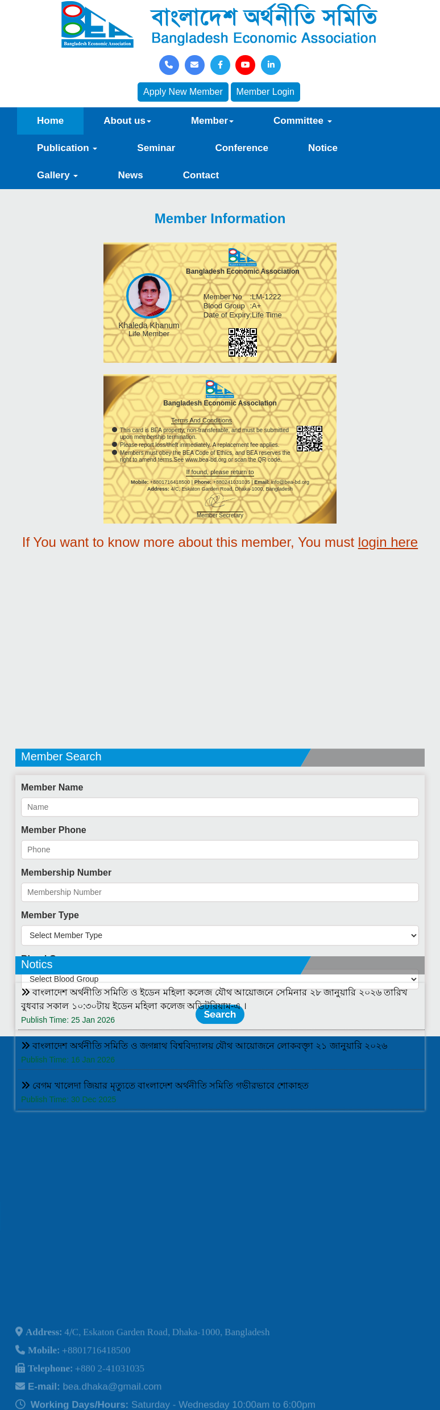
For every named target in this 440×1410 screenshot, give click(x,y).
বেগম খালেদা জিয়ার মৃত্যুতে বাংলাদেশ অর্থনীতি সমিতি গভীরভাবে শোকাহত (165, 1118)
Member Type (50, 973)
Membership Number (66, 930)
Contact (201, 175)
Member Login (265, 92)
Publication (67, 148)
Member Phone (53, 888)
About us (127, 120)
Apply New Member (183, 92)
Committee (302, 120)
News (130, 175)
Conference (241, 148)
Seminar (156, 148)
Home (50, 120)
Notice (323, 148)
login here (388, 542)
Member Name (52, 845)
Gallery (57, 175)
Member (212, 120)
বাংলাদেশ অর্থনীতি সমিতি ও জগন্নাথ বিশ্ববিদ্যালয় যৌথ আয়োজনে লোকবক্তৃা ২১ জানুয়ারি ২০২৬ (204, 1078)
